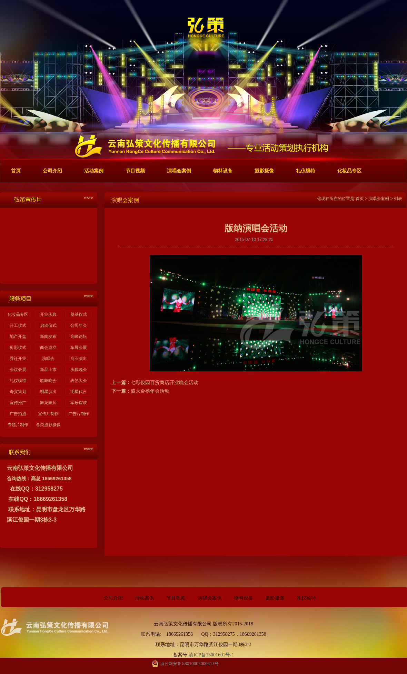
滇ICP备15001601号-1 (211, 654)
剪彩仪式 (18, 347)
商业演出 (78, 358)
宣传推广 (18, 402)
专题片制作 (18, 424)
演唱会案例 (378, 198)
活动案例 (144, 598)
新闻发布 (48, 336)
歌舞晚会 (48, 380)
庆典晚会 (78, 369)
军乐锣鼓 (78, 402)
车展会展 (78, 347)
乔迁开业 (18, 358)
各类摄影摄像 (48, 424)
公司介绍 (113, 598)
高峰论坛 (78, 336)
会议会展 (18, 369)
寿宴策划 (18, 391)
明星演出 (48, 391)
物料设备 (243, 598)
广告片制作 (78, 413)
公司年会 (78, 325)
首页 (360, 198)
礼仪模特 (18, 380)
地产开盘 (18, 336)
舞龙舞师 (48, 402)
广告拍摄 (18, 413)
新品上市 (48, 369)
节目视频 (176, 598)
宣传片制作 (48, 413)
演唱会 (48, 358)
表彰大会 (78, 380)
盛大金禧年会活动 (150, 391)
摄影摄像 (275, 598)
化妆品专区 (18, 314)
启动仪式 (48, 325)
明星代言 (78, 391)
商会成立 (48, 347)
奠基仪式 (78, 314)
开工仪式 (18, 325)
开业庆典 (48, 314)
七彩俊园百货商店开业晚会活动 (164, 382)
